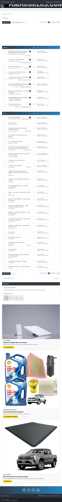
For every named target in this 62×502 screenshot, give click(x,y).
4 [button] (53, 22)
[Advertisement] (31, 35)
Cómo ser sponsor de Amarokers (17, 72)
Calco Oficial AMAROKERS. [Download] (18, 84)
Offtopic (5, 18)
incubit (11, 245)
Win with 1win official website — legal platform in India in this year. (18, 206)
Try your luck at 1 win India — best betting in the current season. (19, 219)
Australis (12, 233)
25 (29, 86)
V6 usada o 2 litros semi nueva (16, 160)
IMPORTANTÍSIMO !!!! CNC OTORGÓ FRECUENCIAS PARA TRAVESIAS (18, 52)
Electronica (21, 54)
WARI (11, 61)
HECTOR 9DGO (13, 54)
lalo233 (11, 175)
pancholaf (41, 77)
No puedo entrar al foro (14, 237)
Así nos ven (11, 232)
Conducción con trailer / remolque (17, 261)
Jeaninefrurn (13, 149)
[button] (47, 22)
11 (23, 107)
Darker (11, 268)
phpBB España (14, 500)
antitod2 (12, 161)
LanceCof (12, 188)
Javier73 (41, 231)
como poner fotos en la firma (16, 59)
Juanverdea (41, 261)
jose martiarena (42, 84)
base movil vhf (12, 123)
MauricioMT (12, 78)
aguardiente (12, 118)
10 (21, 107)
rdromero (41, 104)
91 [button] (57, 22)
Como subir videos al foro (15, 66)
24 (27, 86)
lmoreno (12, 137)
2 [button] (50, 22)
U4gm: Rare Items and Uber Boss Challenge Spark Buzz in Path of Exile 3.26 (18, 172)
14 (29, 107)
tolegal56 (12, 167)
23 (25, 86)
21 (21, 86)
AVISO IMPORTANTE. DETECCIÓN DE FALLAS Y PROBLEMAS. (18, 98)
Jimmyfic (12, 250)
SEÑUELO (41, 242)
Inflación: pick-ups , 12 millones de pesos (19, 266)
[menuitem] (12, 2)
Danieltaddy (41, 51)
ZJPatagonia (41, 160)
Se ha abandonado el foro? (15, 141)
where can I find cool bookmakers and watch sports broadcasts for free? (18, 147)
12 (25, 107)
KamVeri (41, 59)
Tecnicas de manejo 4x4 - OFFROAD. (18, 77)
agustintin (12, 262)
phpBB (7, 499)
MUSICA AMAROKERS (14, 117)
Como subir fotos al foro (14, 104)
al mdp (11, 257)
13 (27, 107)
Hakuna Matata (12, 249)
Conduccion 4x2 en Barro (15, 165)
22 (23, 86)
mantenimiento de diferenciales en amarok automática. (17, 128)
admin (11, 73)
